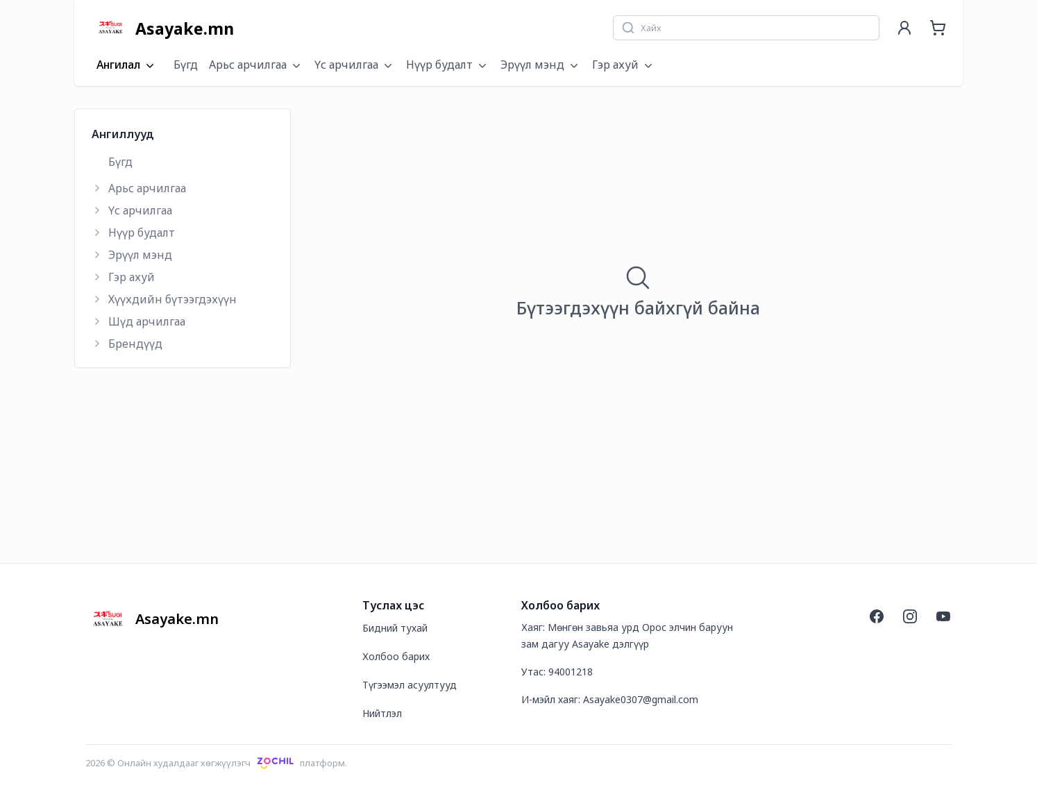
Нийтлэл (382, 713)
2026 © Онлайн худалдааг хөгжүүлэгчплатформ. (216, 763)
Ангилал (126, 65)
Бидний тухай (395, 627)
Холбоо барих (396, 656)
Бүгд (186, 64)
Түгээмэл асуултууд (409, 684)
